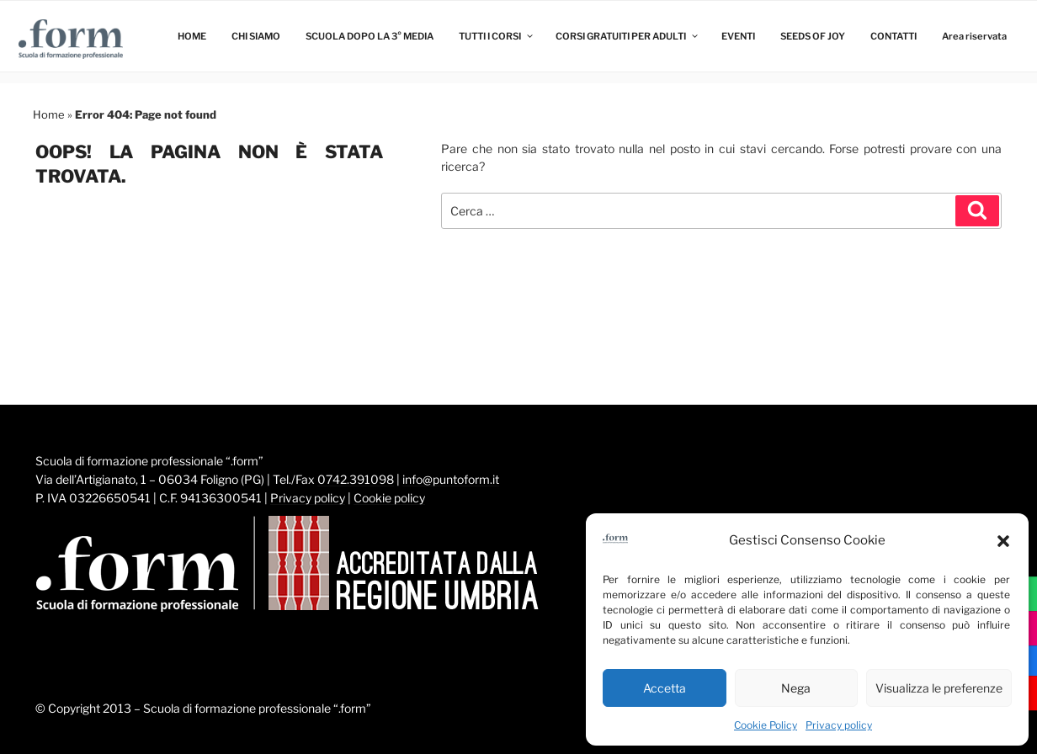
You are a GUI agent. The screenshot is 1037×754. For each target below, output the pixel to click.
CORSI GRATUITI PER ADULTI (627, 36)
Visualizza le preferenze (938, 688)
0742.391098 (355, 479)
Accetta (664, 688)
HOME (192, 36)
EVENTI (738, 36)
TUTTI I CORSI (496, 36)
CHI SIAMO (255, 36)
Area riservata (974, 36)
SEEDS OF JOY (812, 36)
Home (49, 114)
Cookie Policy (765, 725)
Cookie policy (389, 498)
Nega (796, 688)
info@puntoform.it (450, 479)
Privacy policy (839, 725)
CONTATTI (893, 36)
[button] (1003, 541)
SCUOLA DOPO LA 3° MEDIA (369, 36)
